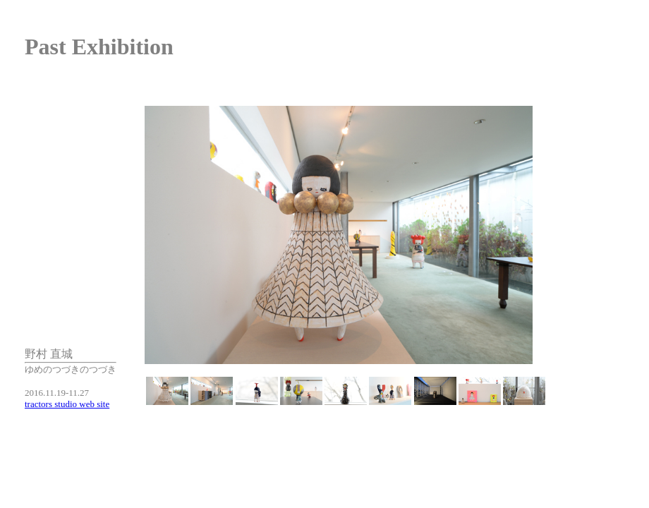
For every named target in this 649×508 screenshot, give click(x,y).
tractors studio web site (67, 404)
